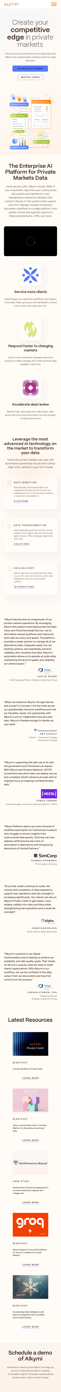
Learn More (30, 1078)
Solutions (21, 544)
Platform (21, 501)
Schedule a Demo (30, 69)
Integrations (24, 587)
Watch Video (30, 77)
